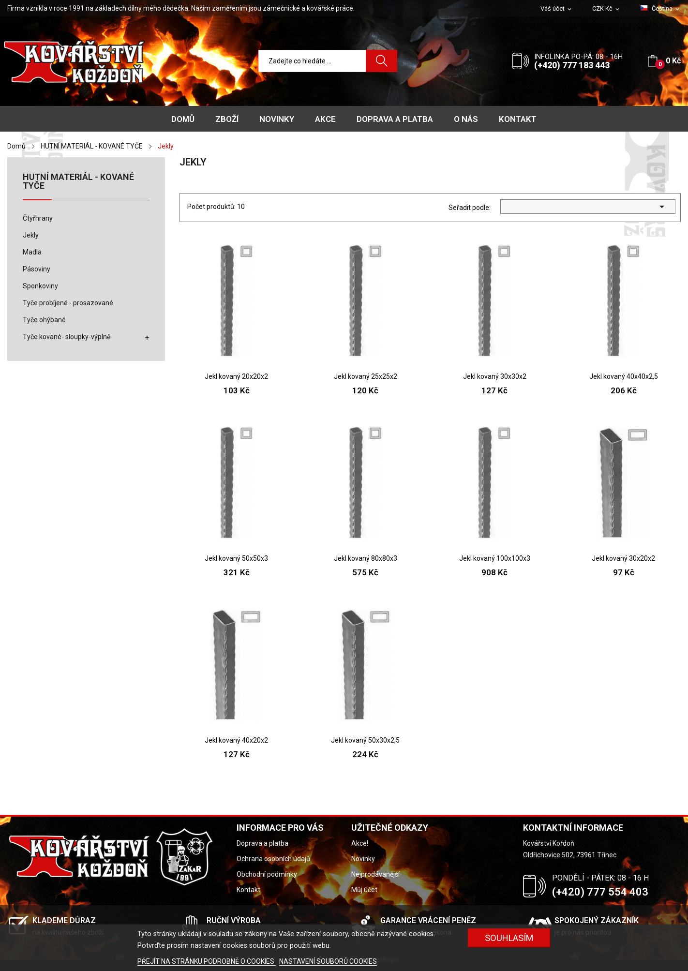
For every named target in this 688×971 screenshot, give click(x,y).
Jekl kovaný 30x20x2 (623, 558)
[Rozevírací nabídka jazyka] (660, 9)
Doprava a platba (262, 843)
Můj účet (364, 890)
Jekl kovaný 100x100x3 (494, 558)
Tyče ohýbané (44, 320)
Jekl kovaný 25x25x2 (365, 376)
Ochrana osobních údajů (273, 859)
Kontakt (248, 890)
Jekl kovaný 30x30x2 (494, 376)
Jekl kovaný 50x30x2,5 (365, 740)
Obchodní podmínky (267, 874)
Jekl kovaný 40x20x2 (236, 740)
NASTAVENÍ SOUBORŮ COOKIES (328, 961)
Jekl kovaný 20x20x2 (236, 376)
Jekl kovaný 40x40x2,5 (623, 376)
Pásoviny (36, 269)
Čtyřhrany (38, 218)
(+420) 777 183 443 (572, 65)
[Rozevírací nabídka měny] (606, 9)
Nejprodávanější (375, 874)
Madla (32, 252)
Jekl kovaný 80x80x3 (365, 558)
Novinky (363, 859)
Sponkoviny (40, 286)
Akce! (359, 843)
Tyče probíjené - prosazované (68, 303)
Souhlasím (509, 938)
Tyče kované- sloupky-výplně (66, 337)
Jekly (31, 235)
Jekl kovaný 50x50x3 (236, 558)
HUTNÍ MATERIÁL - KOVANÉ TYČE (78, 182)
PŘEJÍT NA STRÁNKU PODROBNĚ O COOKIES (206, 961)
